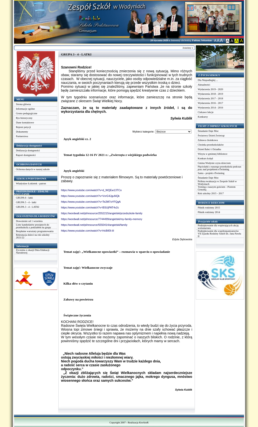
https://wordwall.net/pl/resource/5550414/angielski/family (94, 224)
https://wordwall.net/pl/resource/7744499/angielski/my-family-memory (101, 219)
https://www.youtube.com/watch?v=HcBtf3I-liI (87, 230)
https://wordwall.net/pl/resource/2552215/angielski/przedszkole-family (102, 213)
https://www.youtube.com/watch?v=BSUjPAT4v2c (90, 207)
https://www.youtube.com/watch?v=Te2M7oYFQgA (91, 201)
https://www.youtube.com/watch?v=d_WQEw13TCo (91, 190)
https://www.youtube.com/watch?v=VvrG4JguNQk (90, 195)
